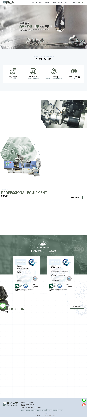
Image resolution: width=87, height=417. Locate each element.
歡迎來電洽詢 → (77, 307)
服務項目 (41, 2)
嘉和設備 (53, 2)
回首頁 (22, 410)
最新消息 (67, 2)
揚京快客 (38, 415)
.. (48, 415)
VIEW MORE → (8, 126)
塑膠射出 (33, 414)
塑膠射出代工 (45, 414)
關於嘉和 (34, 2)
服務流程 (47, 2)
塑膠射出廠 (38, 414)
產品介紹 (60, 2)
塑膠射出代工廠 (52, 414)
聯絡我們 (75, 2)
